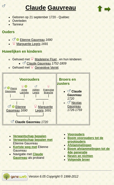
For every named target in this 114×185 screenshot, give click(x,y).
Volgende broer (79, 159)
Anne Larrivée (24, 91)
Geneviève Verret (47, 67)
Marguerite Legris (28, 44)
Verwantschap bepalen (29, 136)
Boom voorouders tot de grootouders (85, 139)
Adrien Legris (35, 91)
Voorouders (76, 134)
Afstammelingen (79, 145)
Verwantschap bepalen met (33, 140)
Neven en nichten (80, 156)
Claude (35, 7)
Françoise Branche (48, 91)
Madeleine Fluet (46, 59)
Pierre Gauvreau (11, 89)
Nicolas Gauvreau (74, 104)
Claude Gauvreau (39, 63)
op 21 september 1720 (40, 17)
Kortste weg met (25, 147)
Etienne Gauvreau (32, 40)
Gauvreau (62, 7)
